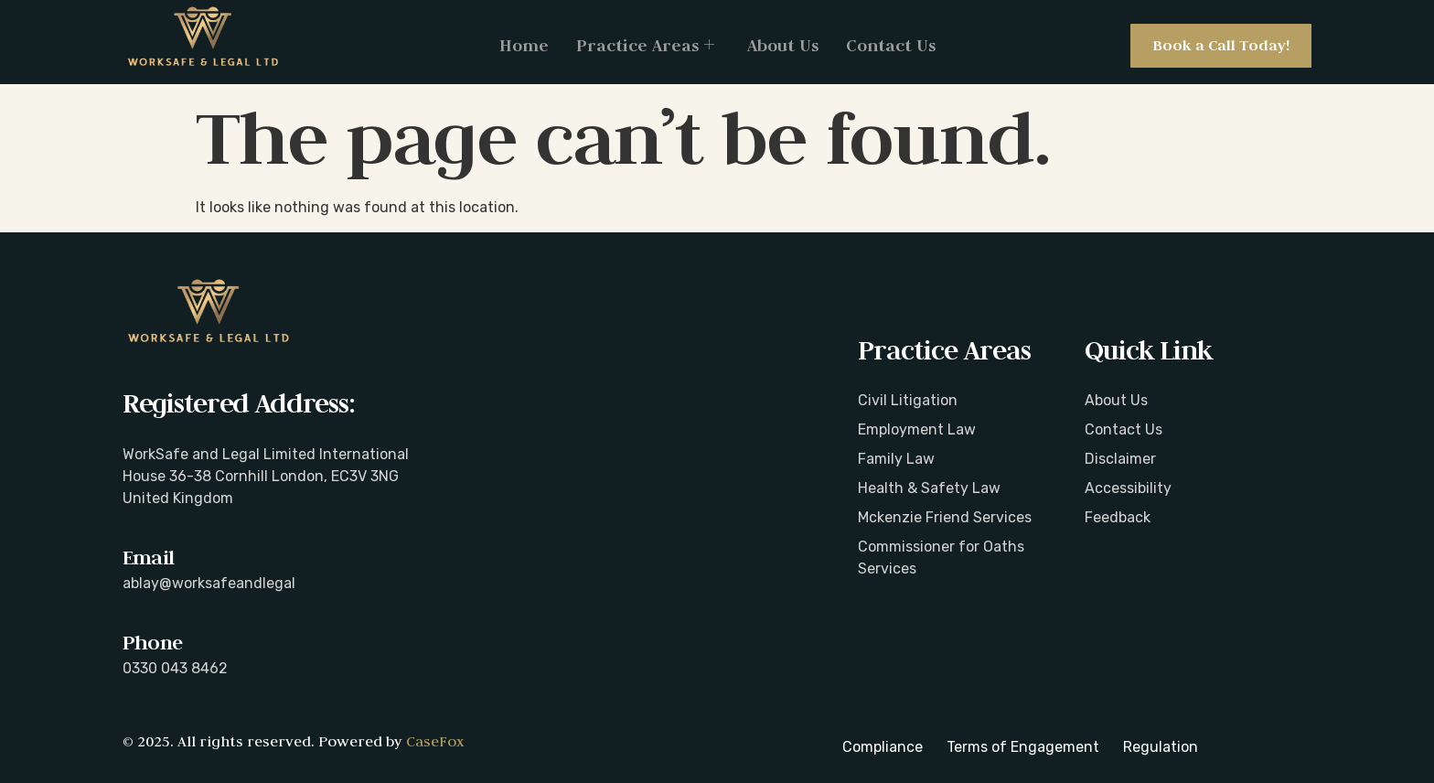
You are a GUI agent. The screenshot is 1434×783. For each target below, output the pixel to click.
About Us (783, 45)
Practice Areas (645, 46)
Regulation (1160, 747)
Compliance (882, 747)
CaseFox (435, 741)
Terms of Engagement (1023, 747)
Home (524, 45)
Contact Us (891, 45)
